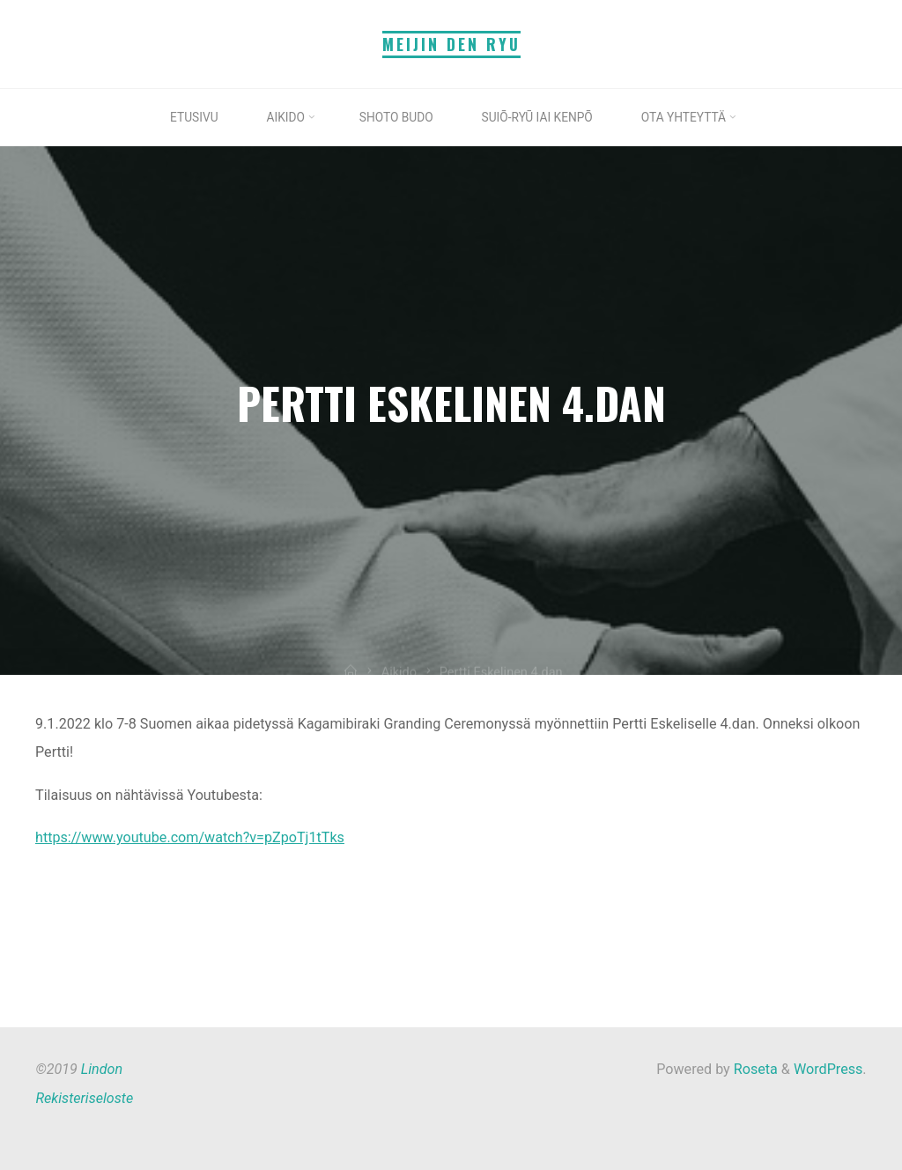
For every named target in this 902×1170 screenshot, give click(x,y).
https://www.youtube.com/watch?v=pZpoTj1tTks (189, 838)
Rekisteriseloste (84, 1098)
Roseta (754, 1069)
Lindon (101, 1069)
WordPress (828, 1069)
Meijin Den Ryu (451, 44)
